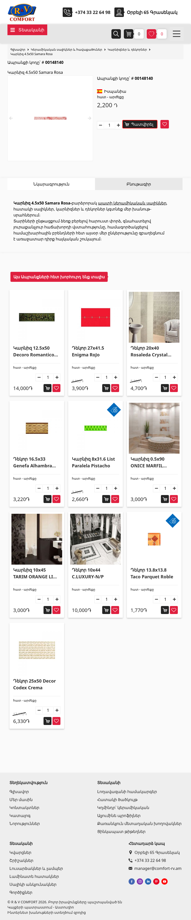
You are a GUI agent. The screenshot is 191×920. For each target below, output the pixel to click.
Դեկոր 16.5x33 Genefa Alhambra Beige (32, 462)
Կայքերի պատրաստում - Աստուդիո (40, 907)
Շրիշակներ (21, 860)
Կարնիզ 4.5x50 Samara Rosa (31, 54)
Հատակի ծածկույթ (117, 799)
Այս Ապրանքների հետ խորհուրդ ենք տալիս (59, 277)
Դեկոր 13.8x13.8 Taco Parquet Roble (152, 573)
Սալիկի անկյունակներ (32, 884)
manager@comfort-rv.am (155, 868)
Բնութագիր (139, 184)
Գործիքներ (20, 892)
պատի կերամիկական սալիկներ (132, 203)
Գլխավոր (17, 49)
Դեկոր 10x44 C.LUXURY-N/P (88, 573)
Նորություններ (24, 823)
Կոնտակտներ (24, 807)
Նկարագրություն (51, 184)
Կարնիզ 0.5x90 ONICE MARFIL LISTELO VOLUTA (149, 462)
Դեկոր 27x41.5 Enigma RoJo (88, 351)
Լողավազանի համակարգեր (127, 791)
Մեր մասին (21, 799)
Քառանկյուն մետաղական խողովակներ (139, 823)
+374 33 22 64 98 (92, 12)
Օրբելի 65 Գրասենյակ (154, 852)
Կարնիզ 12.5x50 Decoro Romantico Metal (33, 351)
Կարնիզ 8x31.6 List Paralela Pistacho (93, 462)
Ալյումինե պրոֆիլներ (119, 815)
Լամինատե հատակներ (34, 876)
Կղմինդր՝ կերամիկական (123, 807)
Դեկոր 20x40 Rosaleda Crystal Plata (149, 351)
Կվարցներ (20, 852)
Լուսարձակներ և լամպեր (36, 868)
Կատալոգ (20, 815)
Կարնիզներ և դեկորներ (127, 49)
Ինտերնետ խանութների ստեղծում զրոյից (46, 912)
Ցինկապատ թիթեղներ (121, 831)
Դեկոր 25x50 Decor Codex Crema (34, 684)
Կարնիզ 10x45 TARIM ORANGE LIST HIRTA (35, 573)
